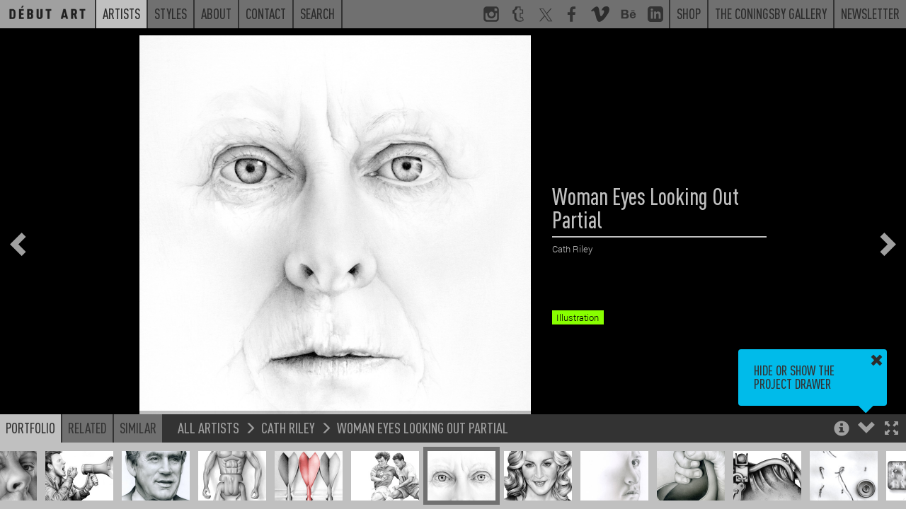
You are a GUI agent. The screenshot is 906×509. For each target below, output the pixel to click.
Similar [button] (138, 428)
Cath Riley (288, 427)
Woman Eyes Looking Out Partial (422, 427)
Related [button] (87, 428)
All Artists (208, 427)
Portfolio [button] (30, 428)
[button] (891, 429)
